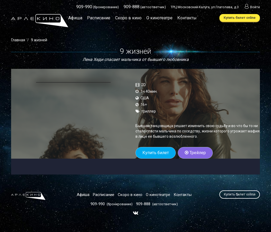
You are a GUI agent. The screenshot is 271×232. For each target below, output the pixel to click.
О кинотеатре (159, 17)
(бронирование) (97, 7)
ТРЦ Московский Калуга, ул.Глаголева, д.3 (205, 7)
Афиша (75, 17)
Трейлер (195, 152)
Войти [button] (251, 7)
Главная (18, 40)
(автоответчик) (145, 7)
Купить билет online (240, 18)
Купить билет (155, 152)
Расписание (98, 17)
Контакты (187, 17)
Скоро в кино (128, 17)
